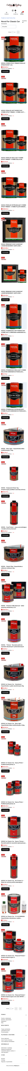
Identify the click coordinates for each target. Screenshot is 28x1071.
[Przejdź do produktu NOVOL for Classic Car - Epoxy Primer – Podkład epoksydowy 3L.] (14, 788)
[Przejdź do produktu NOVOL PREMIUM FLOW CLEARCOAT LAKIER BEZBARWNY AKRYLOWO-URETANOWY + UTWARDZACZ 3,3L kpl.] (14, 273)
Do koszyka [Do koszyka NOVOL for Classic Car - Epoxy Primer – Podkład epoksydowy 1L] (5, 771)
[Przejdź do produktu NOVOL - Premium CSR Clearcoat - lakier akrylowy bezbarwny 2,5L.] (14, 591)
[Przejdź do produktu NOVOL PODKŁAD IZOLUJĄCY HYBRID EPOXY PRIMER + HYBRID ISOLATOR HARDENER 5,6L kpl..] (14, 139)
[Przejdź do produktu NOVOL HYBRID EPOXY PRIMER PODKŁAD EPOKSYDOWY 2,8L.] (14, 49)
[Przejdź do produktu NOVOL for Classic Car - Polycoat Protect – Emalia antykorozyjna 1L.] (14, 941)
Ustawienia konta (5, 1030)
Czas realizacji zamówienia (7, 1041)
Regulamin (3, 1021)
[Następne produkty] (16, 1008)
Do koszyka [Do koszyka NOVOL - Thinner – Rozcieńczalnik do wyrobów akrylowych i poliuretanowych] (5, 653)
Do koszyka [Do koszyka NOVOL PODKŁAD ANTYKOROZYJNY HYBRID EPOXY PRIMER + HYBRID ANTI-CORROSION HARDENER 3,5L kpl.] (5, 118)
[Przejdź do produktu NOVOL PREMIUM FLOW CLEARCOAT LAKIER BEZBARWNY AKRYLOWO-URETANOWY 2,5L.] (14, 230)
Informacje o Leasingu (6, 1047)
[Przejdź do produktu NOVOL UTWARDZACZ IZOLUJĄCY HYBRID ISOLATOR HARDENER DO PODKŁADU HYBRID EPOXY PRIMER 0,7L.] (14, 356)
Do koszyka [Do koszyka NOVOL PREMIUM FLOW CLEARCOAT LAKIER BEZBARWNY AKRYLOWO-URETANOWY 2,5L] (5, 252)
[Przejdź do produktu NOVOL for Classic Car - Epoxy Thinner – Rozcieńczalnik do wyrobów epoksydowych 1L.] (14, 827)
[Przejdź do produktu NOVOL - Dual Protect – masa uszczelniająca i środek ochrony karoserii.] (14, 513)
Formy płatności (5, 1038)
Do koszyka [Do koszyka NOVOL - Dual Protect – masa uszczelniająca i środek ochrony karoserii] (5, 535)
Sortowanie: (4, 23)
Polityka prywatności (6, 1049)
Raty (2, 1022)
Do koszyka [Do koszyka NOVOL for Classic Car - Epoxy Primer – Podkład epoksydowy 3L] (5, 810)
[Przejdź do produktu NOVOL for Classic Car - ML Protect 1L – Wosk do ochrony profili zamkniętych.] (14, 866)
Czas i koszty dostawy (6, 1040)
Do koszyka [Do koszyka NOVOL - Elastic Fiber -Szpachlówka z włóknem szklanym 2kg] (5, 574)
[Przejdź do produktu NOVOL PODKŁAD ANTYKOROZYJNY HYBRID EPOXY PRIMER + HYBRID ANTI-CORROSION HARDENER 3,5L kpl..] (14, 92)
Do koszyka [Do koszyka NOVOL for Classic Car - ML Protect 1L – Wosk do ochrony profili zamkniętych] (5, 888)
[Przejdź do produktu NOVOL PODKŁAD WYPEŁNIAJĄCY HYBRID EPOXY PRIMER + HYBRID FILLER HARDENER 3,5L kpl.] (14, 187)
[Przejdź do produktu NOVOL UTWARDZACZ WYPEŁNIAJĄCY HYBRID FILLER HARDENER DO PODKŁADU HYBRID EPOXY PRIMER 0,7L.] (14, 395)
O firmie (3, 1060)
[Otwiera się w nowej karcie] (12, 10)
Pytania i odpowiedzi (6, 1019)
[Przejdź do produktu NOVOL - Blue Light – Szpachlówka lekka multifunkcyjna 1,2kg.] (14, 434)
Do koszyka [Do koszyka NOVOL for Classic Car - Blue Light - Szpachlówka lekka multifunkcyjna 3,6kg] (5, 731)
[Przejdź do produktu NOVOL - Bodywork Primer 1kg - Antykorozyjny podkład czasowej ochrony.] (14, 473)
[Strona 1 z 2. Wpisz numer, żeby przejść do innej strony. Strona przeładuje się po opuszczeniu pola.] (12, 32)
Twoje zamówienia (5, 1029)
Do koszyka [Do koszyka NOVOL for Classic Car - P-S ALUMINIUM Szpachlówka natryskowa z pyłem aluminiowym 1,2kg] (5, 924)
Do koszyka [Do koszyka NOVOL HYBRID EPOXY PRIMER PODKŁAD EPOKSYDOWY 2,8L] (5, 71)
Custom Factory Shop (8, 18)
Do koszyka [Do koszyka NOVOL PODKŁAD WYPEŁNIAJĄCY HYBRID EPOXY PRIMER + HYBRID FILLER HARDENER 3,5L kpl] (5, 213)
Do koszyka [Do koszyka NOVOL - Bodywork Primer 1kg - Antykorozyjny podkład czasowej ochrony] (5, 496)
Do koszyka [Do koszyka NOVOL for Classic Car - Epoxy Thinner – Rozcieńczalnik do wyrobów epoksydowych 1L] (5, 849)
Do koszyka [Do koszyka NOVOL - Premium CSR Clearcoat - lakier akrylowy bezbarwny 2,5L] (5, 614)
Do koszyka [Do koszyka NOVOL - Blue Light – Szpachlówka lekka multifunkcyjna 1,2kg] (5, 456)
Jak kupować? (4, 1052)
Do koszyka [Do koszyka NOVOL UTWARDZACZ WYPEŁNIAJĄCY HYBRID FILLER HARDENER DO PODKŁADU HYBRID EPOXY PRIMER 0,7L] (5, 417)
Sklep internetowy (12, 1065)
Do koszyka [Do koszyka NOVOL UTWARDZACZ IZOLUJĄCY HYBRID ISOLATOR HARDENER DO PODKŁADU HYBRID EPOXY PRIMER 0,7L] (5, 378)
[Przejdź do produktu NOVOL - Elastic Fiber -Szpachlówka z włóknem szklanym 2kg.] (14, 552)
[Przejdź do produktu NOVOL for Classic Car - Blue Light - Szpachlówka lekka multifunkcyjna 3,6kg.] (14, 709)
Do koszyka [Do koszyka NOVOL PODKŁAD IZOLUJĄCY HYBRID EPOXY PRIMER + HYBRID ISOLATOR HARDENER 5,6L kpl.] (5, 166)
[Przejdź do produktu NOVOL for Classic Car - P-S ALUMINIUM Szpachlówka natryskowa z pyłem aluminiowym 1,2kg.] (14, 904)
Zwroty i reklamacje (6, 1018)
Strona (9, 32)
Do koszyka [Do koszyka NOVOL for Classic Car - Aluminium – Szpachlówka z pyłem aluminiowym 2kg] (5, 692)
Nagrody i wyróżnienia (6, 1061)
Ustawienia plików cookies (7, 1050)
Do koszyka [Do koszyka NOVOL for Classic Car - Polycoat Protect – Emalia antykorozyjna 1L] (5, 964)
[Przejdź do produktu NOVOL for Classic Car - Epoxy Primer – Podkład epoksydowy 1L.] (14, 748)
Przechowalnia (4, 1032)
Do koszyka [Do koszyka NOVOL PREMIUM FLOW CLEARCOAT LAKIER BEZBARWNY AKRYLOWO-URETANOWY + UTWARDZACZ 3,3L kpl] (5, 299)
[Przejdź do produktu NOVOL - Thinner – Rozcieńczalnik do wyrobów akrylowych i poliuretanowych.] (14, 631)
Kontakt (3, 1058)
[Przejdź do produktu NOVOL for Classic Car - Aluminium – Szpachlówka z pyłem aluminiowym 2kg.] (14, 670)
